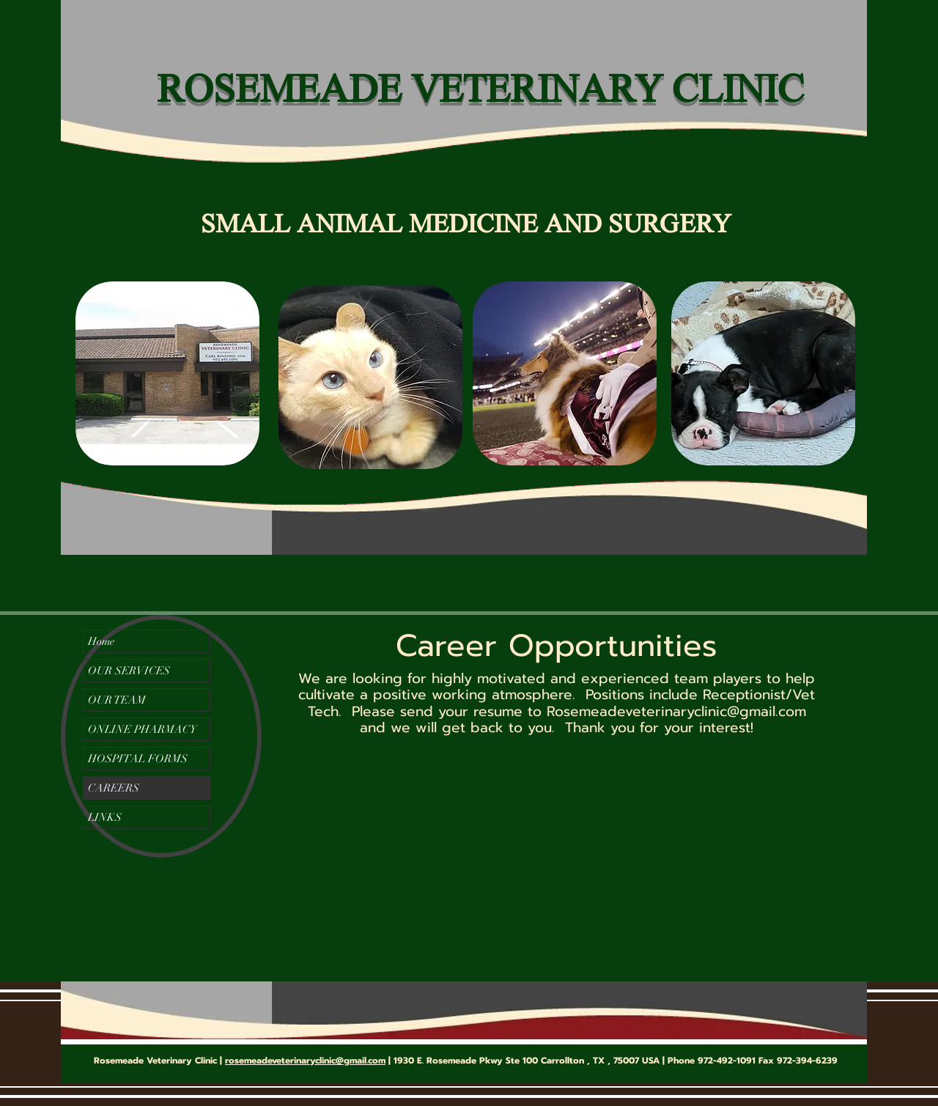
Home (101, 641)
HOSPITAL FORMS (138, 758)
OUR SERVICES (129, 670)
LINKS (105, 817)
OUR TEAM (117, 700)
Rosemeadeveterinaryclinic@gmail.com (676, 711)
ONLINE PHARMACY (142, 729)
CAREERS (113, 788)
